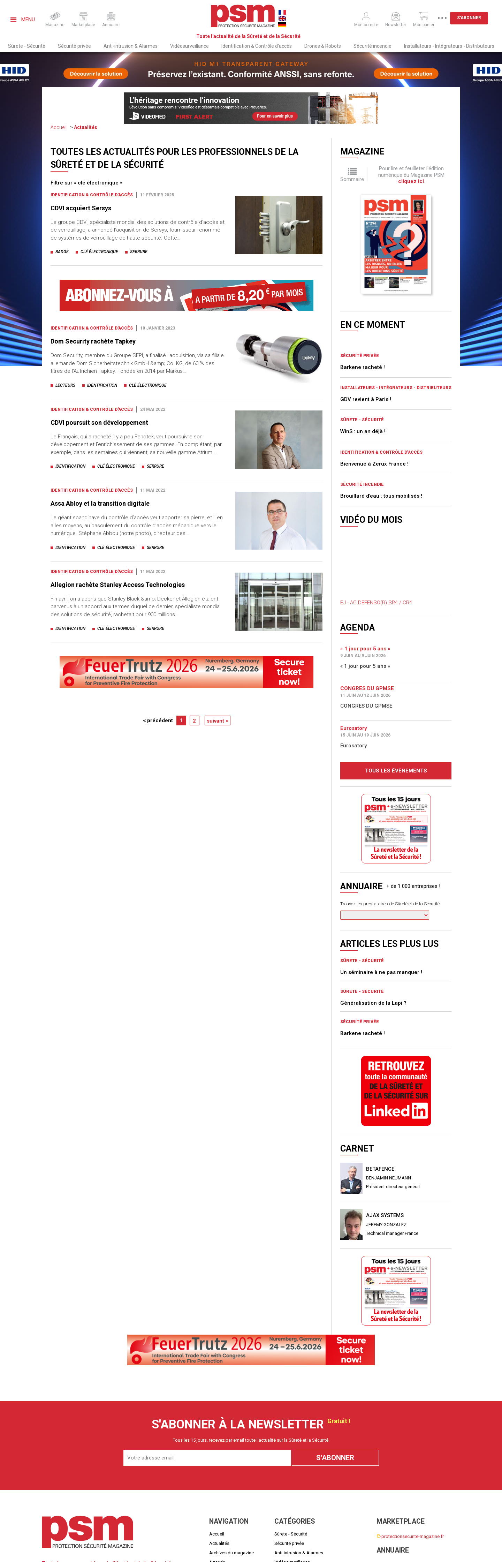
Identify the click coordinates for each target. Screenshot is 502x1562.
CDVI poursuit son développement (99, 422)
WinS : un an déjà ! (363, 333)
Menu (22, 19)
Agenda (217, 1463)
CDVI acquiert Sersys (83, 208)
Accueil (59, 127)
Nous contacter (224, 1501)
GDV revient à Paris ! (365, 301)
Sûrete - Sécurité (26, 46)
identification (102, 385)
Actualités (85, 127)
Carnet (215, 1482)
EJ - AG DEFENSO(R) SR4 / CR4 (376, 504)
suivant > (217, 721)
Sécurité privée (74, 46)
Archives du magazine (231, 1454)
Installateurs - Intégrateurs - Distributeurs (449, 46)
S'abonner (474, 17)
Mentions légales (206, 1550)
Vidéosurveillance (189, 46)
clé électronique (99, 251)
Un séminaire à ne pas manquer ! (381, 874)
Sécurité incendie (372, 46)
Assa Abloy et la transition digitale (100, 503)
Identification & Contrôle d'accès (256, 46)
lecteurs (65, 385)
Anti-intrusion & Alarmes (131, 46)
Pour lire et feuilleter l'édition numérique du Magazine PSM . (411, 174)
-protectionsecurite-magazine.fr (410, 1438)
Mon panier (387, 1512)
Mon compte (389, 1503)
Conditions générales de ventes (315, 1550)
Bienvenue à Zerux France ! (374, 365)
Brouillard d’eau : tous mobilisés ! (381, 397)
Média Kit (218, 1491)
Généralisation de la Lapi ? (373, 904)
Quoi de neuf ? (223, 1473)
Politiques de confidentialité (433, 1550)
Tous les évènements (396, 672)
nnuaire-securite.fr (396, 1467)
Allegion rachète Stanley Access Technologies (118, 584)
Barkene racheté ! (362, 268)
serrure (138, 251)
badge (62, 251)
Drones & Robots (322, 46)
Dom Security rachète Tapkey (93, 341)
